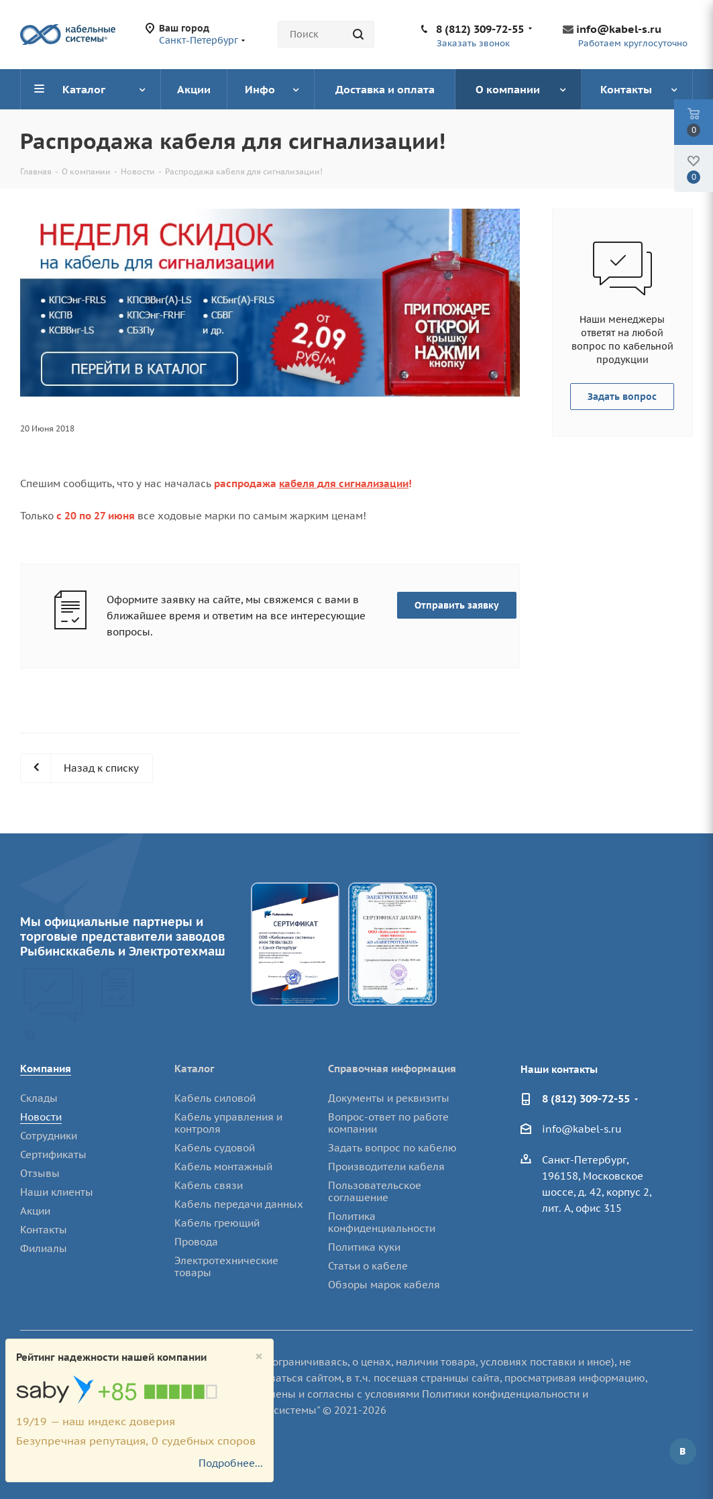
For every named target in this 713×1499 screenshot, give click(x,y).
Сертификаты (53, 1154)
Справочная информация (392, 1068)
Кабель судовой (214, 1147)
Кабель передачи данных (238, 1204)
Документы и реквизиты (388, 1098)
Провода (196, 1241)
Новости (41, 1116)
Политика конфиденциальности (381, 1222)
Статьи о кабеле (368, 1265)
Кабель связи (208, 1185)
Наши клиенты (56, 1192)
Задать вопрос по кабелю (392, 1147)
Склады (39, 1098)
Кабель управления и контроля (228, 1122)
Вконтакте (682, 1451)
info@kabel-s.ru (618, 29)
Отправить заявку (457, 605)
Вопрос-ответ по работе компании (388, 1122)
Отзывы (40, 1173)
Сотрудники (48, 1135)
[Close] (259, 1356)
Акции (35, 1210)
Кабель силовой (215, 1098)
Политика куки (364, 1247)
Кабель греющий (217, 1223)
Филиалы (43, 1248)
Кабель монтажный (223, 1166)
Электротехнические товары (226, 1266)
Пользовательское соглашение (374, 1191)
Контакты (43, 1229)
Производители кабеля (386, 1166)
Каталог (194, 1068)
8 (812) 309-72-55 (480, 29)
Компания (45, 1068)
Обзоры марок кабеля (384, 1284)
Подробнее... (231, 1463)
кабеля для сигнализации (343, 483)
